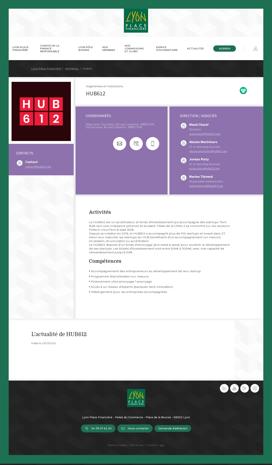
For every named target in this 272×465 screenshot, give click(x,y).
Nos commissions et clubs (134, 49)
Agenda (224, 49)
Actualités (195, 49)
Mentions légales (117, 446)
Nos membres (108, 50)
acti (162, 446)
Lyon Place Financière (20, 50)
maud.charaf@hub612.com (204, 135)
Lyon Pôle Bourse (85, 50)
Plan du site (137, 446)
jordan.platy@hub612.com (204, 170)
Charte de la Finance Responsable (49, 49)
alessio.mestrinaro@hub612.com (208, 152)
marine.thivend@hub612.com (206, 187)
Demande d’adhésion (172, 429)
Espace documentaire (167, 50)
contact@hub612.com (38, 168)
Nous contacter (135, 430)
